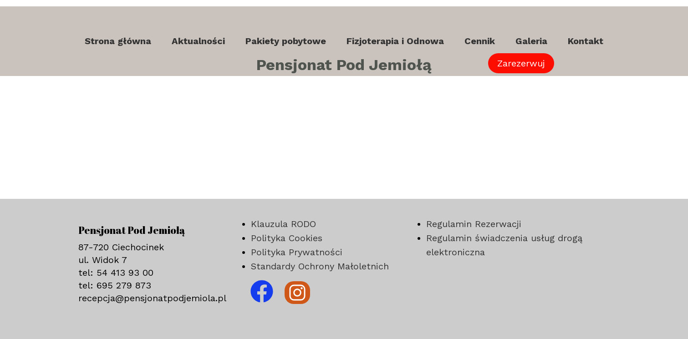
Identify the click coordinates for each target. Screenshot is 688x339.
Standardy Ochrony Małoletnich (320, 266)
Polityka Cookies (286, 238)
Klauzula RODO (283, 223)
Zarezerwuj (521, 63)
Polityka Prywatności (296, 252)
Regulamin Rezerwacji (473, 223)
